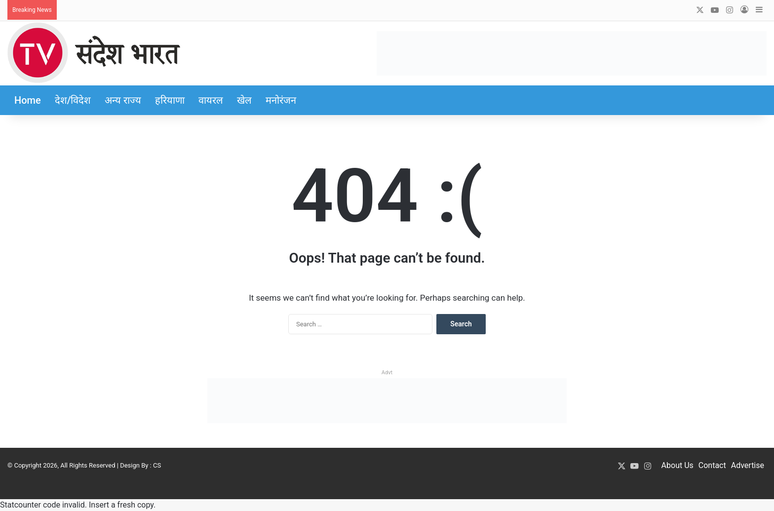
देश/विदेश (73, 100)
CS (157, 465)
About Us (677, 465)
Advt (387, 372)
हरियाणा (170, 100)
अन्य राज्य (123, 100)
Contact (712, 465)
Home (27, 100)
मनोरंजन (281, 100)
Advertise (747, 465)
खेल (244, 100)
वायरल (210, 100)
